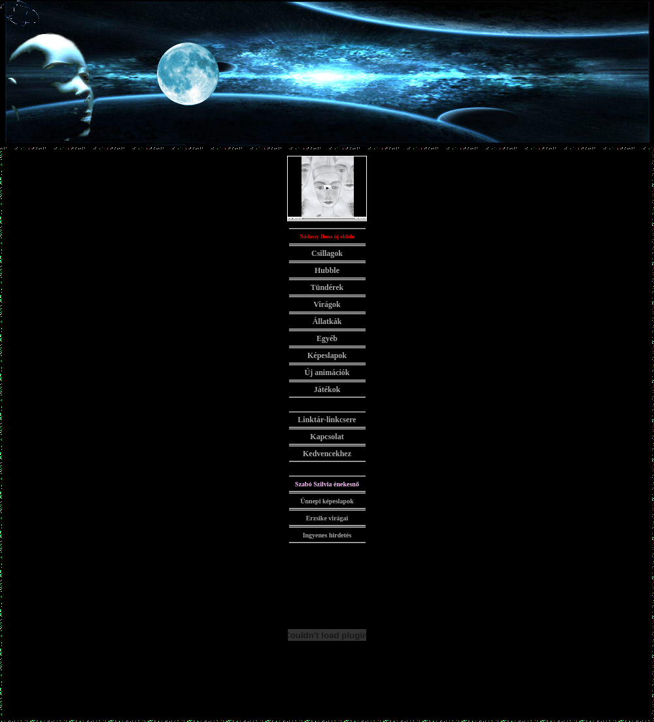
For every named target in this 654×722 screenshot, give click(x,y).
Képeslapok (327, 355)
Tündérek (327, 287)
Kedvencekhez (327, 453)
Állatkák (327, 321)
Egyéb (327, 338)
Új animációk (327, 372)
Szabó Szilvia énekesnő (327, 484)
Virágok (327, 304)
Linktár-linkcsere (327, 419)
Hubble (327, 270)
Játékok (327, 389)
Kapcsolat (326, 436)
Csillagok (327, 253)
